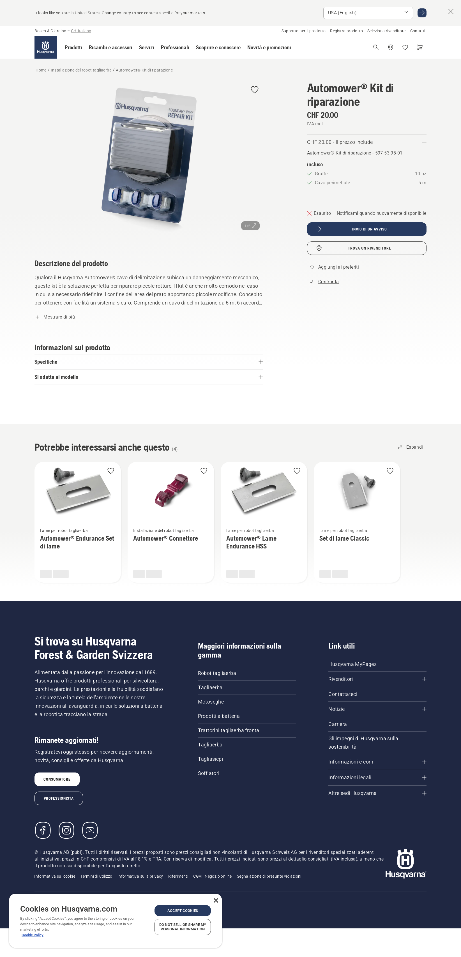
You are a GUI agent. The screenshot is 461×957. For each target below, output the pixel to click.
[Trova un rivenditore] (390, 47)
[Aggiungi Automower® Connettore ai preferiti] (203, 471)
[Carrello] (420, 47)
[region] (115, 920)
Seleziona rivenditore (386, 31)
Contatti (417, 31)
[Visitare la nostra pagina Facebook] (42, 830)
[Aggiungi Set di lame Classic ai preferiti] (390, 471)
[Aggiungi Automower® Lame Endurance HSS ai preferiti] (297, 471)
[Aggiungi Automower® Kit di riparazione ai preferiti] (254, 90)
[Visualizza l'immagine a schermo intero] (148, 157)
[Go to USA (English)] (422, 12)
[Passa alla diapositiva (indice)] (90, 245)
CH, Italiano (81, 31)
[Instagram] (66, 830)
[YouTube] (90, 830)
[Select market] (368, 13)
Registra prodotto (346, 31)
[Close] (216, 900)
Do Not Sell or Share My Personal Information (182, 927)
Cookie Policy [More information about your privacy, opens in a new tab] (32, 935)
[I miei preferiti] (405, 47)
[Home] (45, 47)
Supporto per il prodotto (304, 31)
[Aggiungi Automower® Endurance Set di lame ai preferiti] (110, 471)
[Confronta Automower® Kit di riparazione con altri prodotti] (324, 281)
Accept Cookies (182, 910)
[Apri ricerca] (376, 47)
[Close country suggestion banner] (450, 11)
